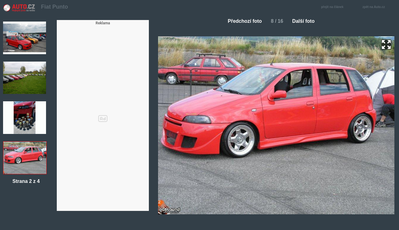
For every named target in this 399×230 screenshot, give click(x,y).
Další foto (306, 21)
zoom (386, 44)
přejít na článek (334, 7)
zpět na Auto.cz (376, 7)
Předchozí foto (242, 21)
